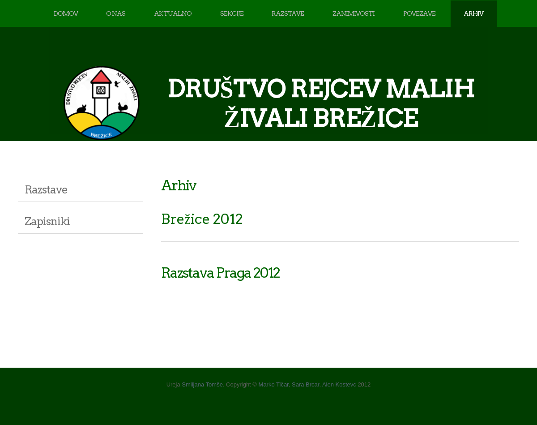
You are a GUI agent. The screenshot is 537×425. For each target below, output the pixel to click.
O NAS (115, 13)
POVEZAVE (419, 13)
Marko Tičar (274, 384)
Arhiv (178, 185)
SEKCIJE (231, 13)
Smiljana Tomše (202, 384)
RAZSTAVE (288, 13)
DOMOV (66, 13)
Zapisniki (47, 221)
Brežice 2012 (202, 219)
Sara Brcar (305, 384)
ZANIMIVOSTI (353, 13)
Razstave (46, 189)
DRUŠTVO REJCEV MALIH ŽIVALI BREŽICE (320, 103)
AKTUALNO (173, 13)
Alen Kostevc (339, 384)
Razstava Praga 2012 (220, 272)
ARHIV (473, 13)
